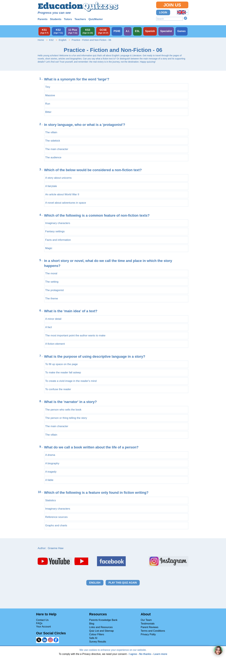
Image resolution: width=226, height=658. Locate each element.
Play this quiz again (123, 582)
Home (41, 40)
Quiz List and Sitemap (101, 630)
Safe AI (93, 638)
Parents (42, 19)
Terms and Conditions (153, 630)
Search (185, 18)
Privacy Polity (148, 634)
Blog (91, 623)
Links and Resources (101, 627)
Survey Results (97, 641)
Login (163, 12)
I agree (133, 654)
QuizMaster (96, 19)
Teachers (80, 19)
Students (55, 19)
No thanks (145, 654)
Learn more (160, 654)
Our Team (146, 620)
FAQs (39, 623)
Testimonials (148, 623)
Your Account (43, 626)
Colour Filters (96, 634)
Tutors (68, 19)
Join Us (172, 5)
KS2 (51, 40)
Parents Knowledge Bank (103, 620)
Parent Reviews (149, 627)
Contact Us (42, 620)
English (62, 40)
